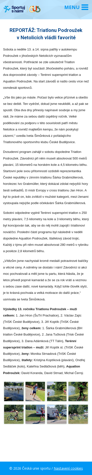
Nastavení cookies (68, 468)
